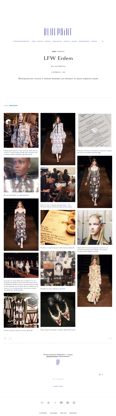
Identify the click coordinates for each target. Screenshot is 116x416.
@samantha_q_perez (66, 206)
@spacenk (71, 247)
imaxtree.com (60, 66)
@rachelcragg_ (96, 152)
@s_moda (30, 330)
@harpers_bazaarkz (59, 288)
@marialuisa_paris (69, 329)
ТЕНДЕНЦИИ (61, 51)
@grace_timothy (93, 251)
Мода (54, 51)
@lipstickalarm (24, 195)
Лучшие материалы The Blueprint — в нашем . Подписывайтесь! (58, 355)
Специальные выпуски (21, 41)
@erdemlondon (18, 290)
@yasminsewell (27, 154)
